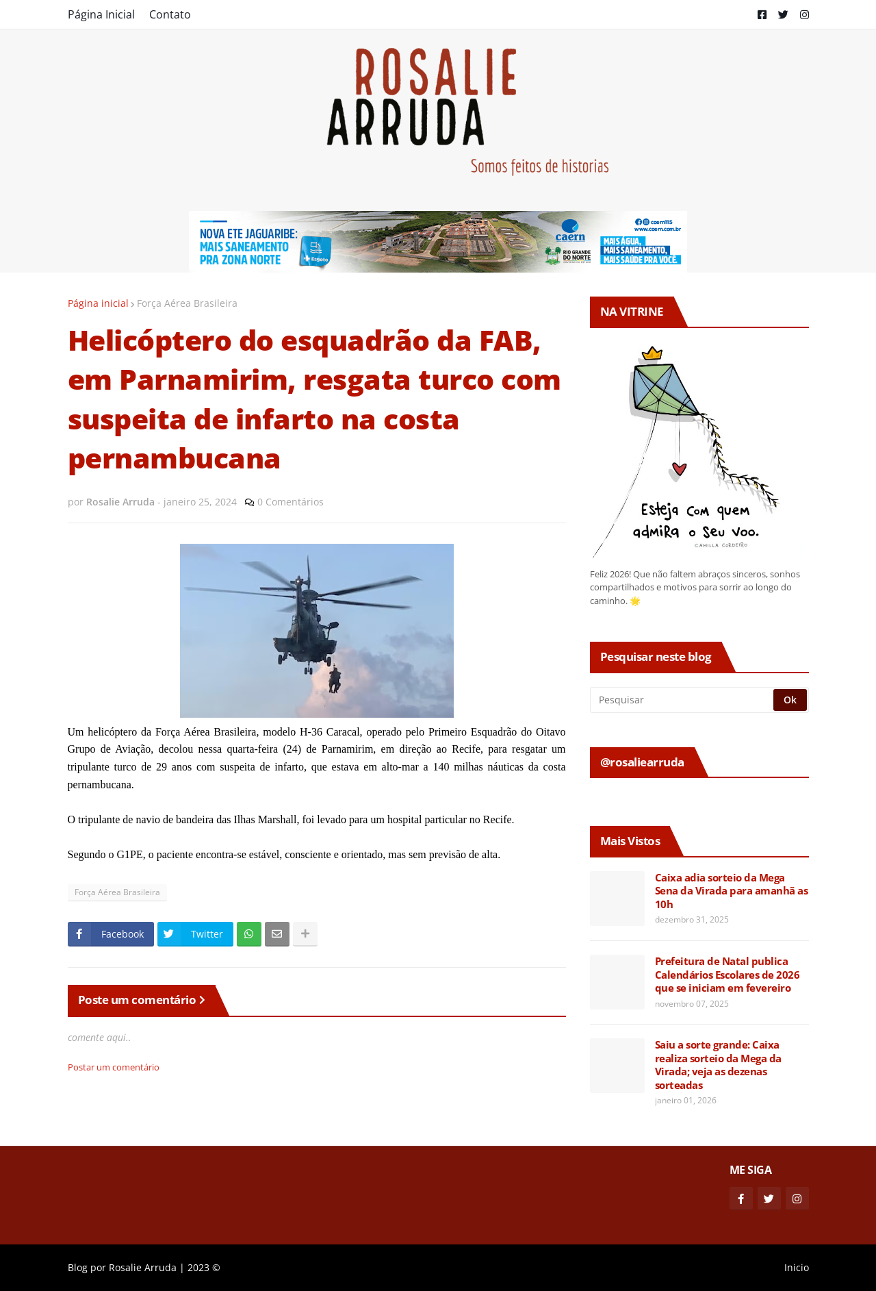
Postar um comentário (113, 1067)
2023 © (204, 1267)
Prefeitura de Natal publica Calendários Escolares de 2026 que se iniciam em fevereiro (727, 974)
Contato (170, 14)
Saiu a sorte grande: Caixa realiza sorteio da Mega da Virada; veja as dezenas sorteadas (718, 1065)
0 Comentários (290, 501)
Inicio (796, 1267)
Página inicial (98, 303)
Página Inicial (101, 14)
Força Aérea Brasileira (187, 303)
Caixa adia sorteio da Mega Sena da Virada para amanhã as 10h (731, 891)
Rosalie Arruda (143, 1267)
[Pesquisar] (682, 700)
